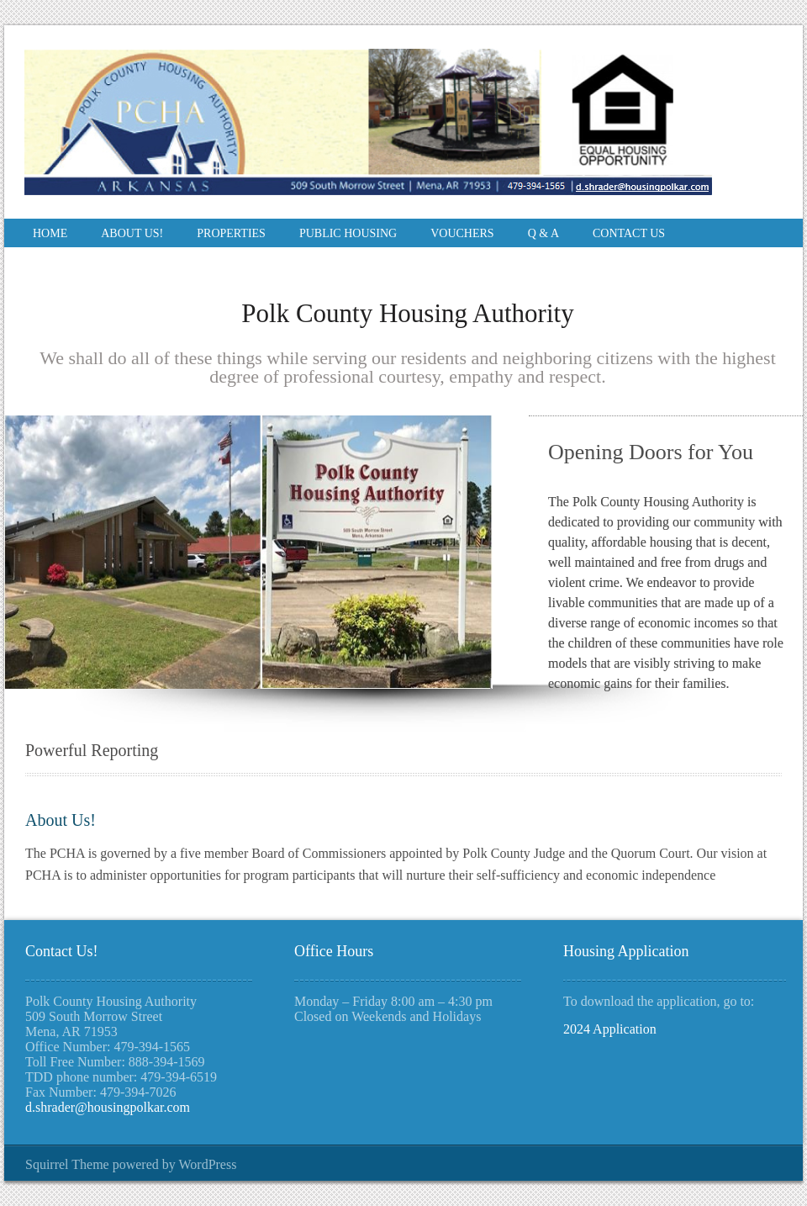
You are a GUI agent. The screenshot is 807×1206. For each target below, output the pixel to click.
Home (50, 233)
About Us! (132, 233)
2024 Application (610, 1029)
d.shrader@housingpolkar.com (107, 1107)
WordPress (207, 1164)
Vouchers (461, 233)
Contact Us (629, 233)
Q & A (543, 233)
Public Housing (348, 233)
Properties (231, 233)
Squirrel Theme (67, 1164)
